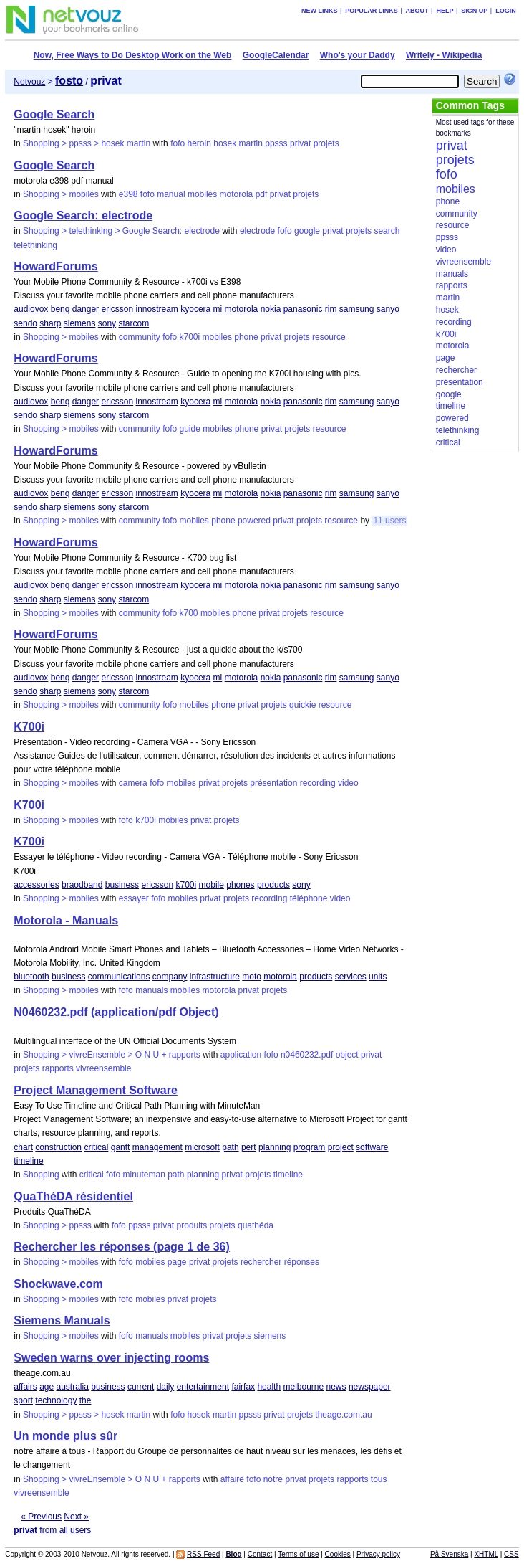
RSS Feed (203, 1554)
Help (444, 10)
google (307, 231)
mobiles (202, 194)
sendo (25, 323)
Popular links (371, 10)
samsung (356, 309)
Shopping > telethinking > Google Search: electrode (121, 231)
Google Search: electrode (83, 215)
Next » (76, 1517)
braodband (82, 885)
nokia (271, 309)
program (309, 1147)
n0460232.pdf (307, 1055)
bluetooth (31, 977)
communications (119, 977)
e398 (128, 194)
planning (274, 1147)
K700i (29, 727)
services (351, 977)
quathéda (255, 1225)
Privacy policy (378, 1554)
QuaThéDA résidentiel (73, 1196)
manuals (151, 990)
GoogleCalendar (276, 55)
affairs (25, 1387)
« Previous (41, 1517)
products (273, 885)
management (157, 1147)
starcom (133, 323)
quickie (302, 705)
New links (319, 10)
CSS (511, 1554)
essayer (134, 898)
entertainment (203, 1387)
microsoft (202, 1147)
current (140, 1387)
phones (240, 885)
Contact (260, 1554)
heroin (199, 143)
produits (192, 1225)
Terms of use (298, 1554)
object (347, 1055)
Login (505, 10)
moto (251, 977)
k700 (189, 613)
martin (251, 143)
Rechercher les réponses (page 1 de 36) (121, 1246)
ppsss (276, 143)
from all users (52, 1530)
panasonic (303, 309)
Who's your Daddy (357, 55)
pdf (262, 194)
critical (96, 1147)
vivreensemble (103, 1068)
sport (23, 1400)
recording (318, 783)
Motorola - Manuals (66, 920)
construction (58, 1147)
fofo (177, 143)
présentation (273, 783)
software (372, 1147)
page (177, 1262)
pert (248, 1147)
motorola (236, 194)
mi (218, 309)
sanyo (388, 309)
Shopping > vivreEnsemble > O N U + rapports (111, 1055)
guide (190, 429)
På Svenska (449, 1554)
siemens (80, 323)
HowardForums (55, 266)
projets (326, 143)
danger (85, 309)
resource (329, 337)
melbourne (303, 1387)
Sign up (474, 10)
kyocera (195, 309)
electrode (257, 231)
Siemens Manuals (62, 1320)
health (269, 1387)
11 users (389, 521)
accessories (36, 885)
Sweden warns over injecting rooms (111, 1358)
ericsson (117, 309)
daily (166, 1387)
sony (107, 323)
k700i (190, 337)
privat (300, 143)
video (348, 783)
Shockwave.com (58, 1284)
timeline (28, 1161)
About (417, 10)
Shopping (41, 1174)
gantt (120, 1147)
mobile (211, 885)
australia (73, 1387)
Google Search (54, 114)
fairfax (243, 1387)
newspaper (370, 1387)
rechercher (261, 1262)
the (85, 1400)
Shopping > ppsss (57, 1225)
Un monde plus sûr (65, 1436)
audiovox (31, 309)
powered (254, 521)
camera (133, 783)
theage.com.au (343, 1415)
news (336, 1387)
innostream (157, 309)
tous (379, 1479)
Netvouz (29, 82)
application (240, 1055)
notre (273, 1479)
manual (171, 194)
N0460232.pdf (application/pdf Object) (116, 1012)
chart (23, 1147)
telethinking (35, 245)
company (170, 977)
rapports (58, 1068)
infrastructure (215, 977)
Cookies (338, 1554)
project (341, 1147)
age (46, 1387)
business (122, 885)
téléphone (309, 898)
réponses (301, 1262)
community (139, 337)
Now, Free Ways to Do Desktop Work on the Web (133, 55)
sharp (50, 323)
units (378, 977)
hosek (224, 143)
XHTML (486, 1554)
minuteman (143, 1174)
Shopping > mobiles (61, 194)
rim (331, 309)
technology (56, 1400)
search (386, 231)
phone (246, 337)
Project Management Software (96, 1090)
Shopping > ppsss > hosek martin (86, 143)
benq (60, 309)
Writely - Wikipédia (444, 55)
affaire (232, 1479)
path (230, 1147)
